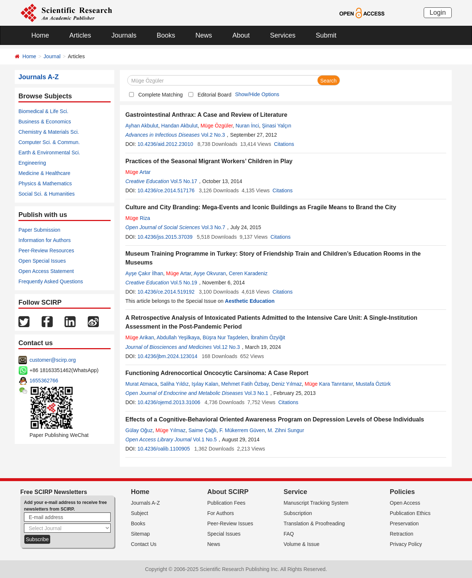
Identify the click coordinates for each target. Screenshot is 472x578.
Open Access (405, 503)
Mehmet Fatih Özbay (245, 384)
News (203, 35)
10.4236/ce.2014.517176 (166, 190)
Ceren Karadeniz (248, 273)
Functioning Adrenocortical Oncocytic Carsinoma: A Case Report (216, 373)
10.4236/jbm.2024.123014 (168, 356)
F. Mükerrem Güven (242, 430)
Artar (138, 172)
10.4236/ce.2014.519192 (166, 292)
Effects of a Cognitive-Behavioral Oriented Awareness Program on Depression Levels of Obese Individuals (274, 419)
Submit (326, 35)
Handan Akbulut (179, 126)
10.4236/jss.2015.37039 (165, 237)
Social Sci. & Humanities (46, 194)
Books (166, 35)
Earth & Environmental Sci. (49, 152)
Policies (402, 491)
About (241, 35)
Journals (123, 35)
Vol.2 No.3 (213, 135)
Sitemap (140, 534)
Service (295, 491)
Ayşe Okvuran (210, 273)
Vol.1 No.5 (205, 439)
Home (40, 35)
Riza (137, 218)
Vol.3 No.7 (213, 227)
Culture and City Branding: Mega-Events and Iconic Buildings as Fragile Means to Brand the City (260, 207)
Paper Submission (39, 230)
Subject (139, 513)
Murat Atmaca (141, 384)
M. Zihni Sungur (286, 430)
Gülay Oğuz (139, 430)
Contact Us (143, 544)
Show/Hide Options (257, 94)
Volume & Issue (301, 544)
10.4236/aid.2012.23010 (165, 144)
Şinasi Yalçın (276, 126)
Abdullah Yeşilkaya (178, 337)
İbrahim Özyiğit (268, 337)
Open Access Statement (46, 271)
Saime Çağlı (202, 430)
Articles (80, 35)
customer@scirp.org (53, 360)
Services (282, 35)
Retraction (401, 534)
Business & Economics (44, 122)
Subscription (298, 513)
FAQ (289, 534)
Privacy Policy (406, 544)
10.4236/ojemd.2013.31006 (169, 402)
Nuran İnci (247, 126)
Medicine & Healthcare (44, 173)
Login (438, 12)
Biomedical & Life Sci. (43, 111)
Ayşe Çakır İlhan (144, 273)
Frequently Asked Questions (50, 281)
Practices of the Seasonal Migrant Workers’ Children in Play (208, 161)
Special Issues (223, 534)
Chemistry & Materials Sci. (48, 132)
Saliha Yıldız (174, 384)
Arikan (139, 337)
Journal (52, 56)
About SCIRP (228, 491)
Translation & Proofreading (314, 523)
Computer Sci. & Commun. (49, 142)
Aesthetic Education (250, 301)
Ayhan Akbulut (141, 126)
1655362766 (44, 380)
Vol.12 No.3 (226, 347)
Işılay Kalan (205, 384)
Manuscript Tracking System (316, 503)
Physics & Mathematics (45, 183)
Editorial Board (215, 95)
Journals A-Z (145, 503)
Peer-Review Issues (230, 523)
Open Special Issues (42, 261)
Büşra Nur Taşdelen (225, 337)
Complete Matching (160, 95)
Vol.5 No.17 (183, 181)
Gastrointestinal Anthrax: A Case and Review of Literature (206, 115)
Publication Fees (226, 503)
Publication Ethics (410, 513)
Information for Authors (44, 240)
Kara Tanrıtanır (329, 384)
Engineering (32, 163)
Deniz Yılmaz (286, 384)
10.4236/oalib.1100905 (164, 449)
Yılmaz (170, 430)
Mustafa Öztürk (373, 384)
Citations (284, 144)
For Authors (220, 513)
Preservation (404, 523)
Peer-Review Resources (46, 250)
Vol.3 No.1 (256, 393)
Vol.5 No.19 (183, 283)
